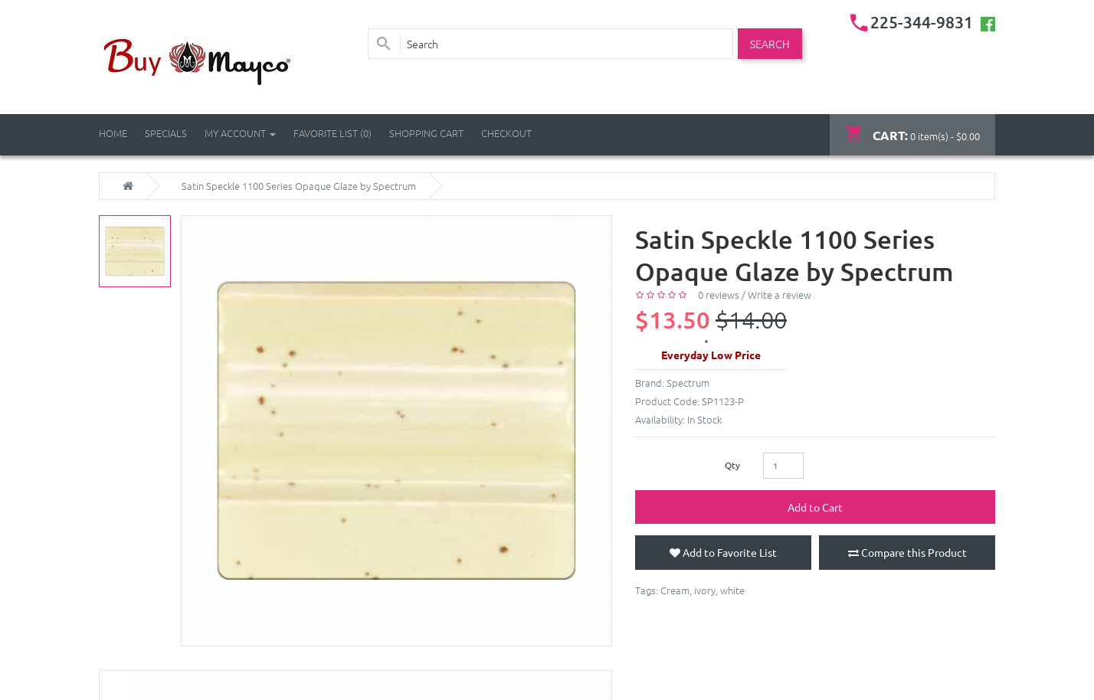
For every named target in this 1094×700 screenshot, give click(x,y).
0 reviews (718, 294)
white (732, 590)
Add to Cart (815, 507)
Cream (674, 590)
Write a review (779, 294)
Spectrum (688, 382)
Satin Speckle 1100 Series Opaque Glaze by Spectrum (299, 186)
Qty (732, 465)
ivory (705, 590)
